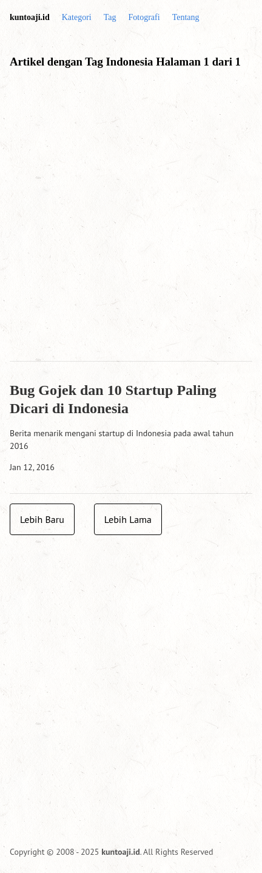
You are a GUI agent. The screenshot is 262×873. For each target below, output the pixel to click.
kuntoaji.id (30, 17)
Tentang (186, 17)
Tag (110, 17)
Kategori (77, 17)
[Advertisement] (131, 220)
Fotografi (144, 17)
